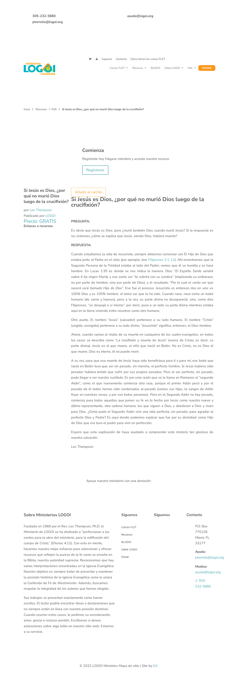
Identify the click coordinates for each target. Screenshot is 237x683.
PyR (53, 109)
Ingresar (107, 59)
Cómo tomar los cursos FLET (147, 59)
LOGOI (50, 216)
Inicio (27, 109)
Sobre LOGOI (172, 68)
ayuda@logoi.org (140, 16)
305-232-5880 (44, 16)
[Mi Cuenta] (97, 59)
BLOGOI (155, 68)
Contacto (121, 59)
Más (190, 68)
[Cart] (90, 59)
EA (155, 666)
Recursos (137, 68)
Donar (207, 68)
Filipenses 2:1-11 (161, 259)
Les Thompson (41, 210)
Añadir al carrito (88, 192)
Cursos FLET (117, 68)
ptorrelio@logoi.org (47, 22)
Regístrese (95, 170)
